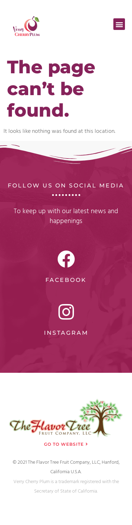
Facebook (66, 280)
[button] (119, 24)
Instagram (66, 332)
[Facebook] (66, 259)
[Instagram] (66, 312)
